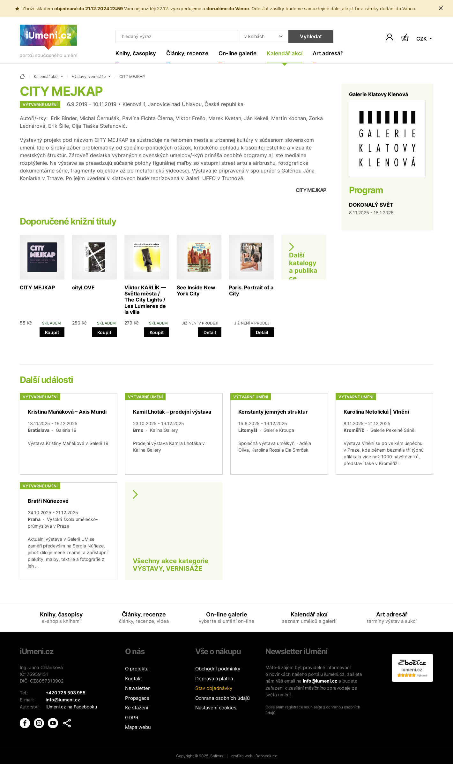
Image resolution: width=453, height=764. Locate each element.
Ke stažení (136, 708)
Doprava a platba (214, 679)
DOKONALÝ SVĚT (371, 205)
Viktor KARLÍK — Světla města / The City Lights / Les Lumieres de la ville (145, 299)
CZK (422, 39)
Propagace (137, 698)
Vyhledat (310, 36)
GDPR (131, 717)
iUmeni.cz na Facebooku (71, 706)
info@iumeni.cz (320, 681)
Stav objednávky (213, 688)
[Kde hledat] (262, 36)
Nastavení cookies (215, 708)
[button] (67, 722)
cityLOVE (83, 287)
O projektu (137, 669)
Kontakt (133, 679)
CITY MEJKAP (37, 287)
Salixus (216, 755)
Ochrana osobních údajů (222, 698)
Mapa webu (138, 727)
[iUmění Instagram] (39, 721)
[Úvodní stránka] (48, 43)
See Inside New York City (196, 290)
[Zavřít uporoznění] (441, 8)
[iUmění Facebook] (25, 721)
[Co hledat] (176, 36)
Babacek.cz (266, 755)
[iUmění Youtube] (53, 721)
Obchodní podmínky (217, 669)
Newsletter (137, 688)
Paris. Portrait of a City (251, 290)
